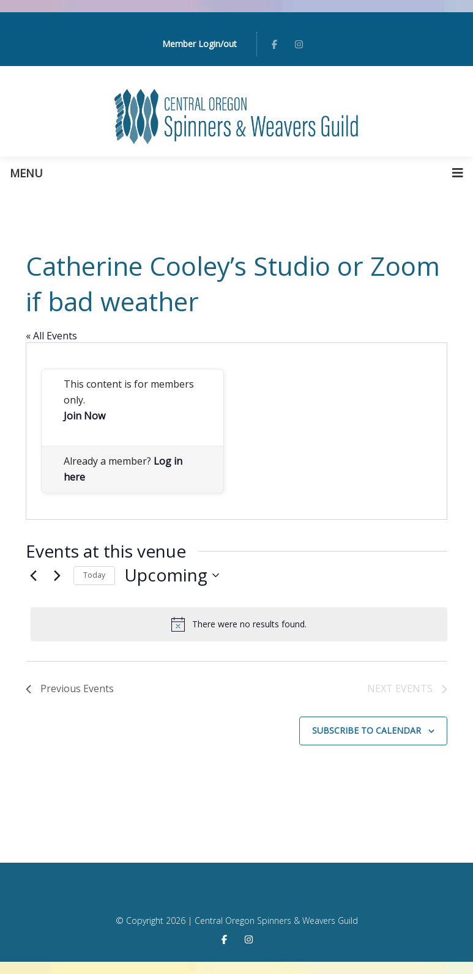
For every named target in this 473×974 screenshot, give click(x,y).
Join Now (84, 415)
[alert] (239, 624)
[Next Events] (57, 575)
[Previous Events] (33, 575)
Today (94, 575)
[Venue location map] (341, 431)
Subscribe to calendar (366, 730)
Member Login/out (199, 44)
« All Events (51, 335)
